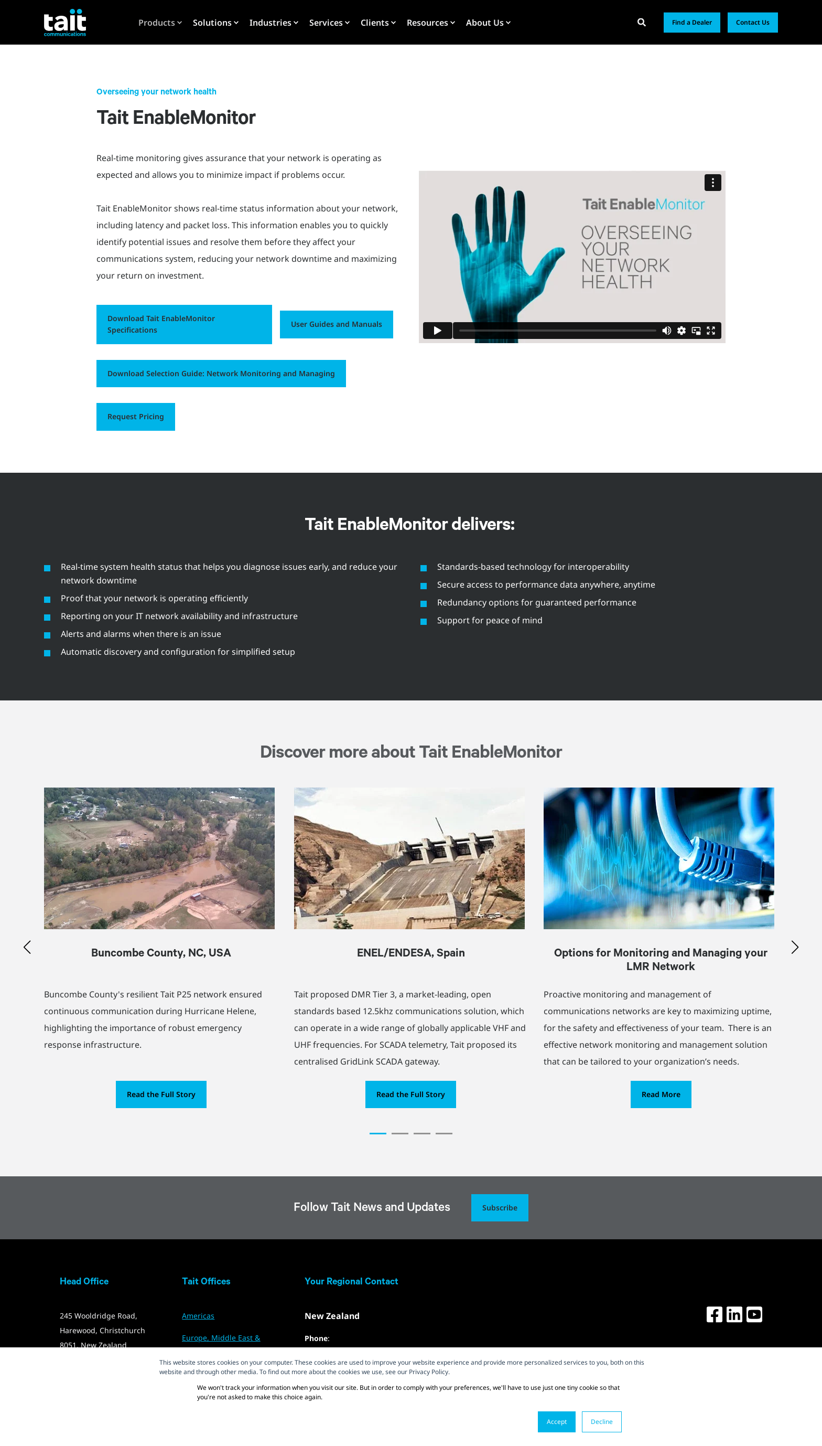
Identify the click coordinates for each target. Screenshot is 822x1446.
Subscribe (499, 1208)
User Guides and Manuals (336, 324)
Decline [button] (602, 1421)
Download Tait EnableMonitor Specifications (161, 324)
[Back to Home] (65, 22)
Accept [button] (557, 1421)
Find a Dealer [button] (692, 22)
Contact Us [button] (753, 22)
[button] (378, 1133)
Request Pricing (135, 416)
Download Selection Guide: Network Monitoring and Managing (221, 373)
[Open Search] (642, 21)
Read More (661, 1094)
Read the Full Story (161, 1094)
